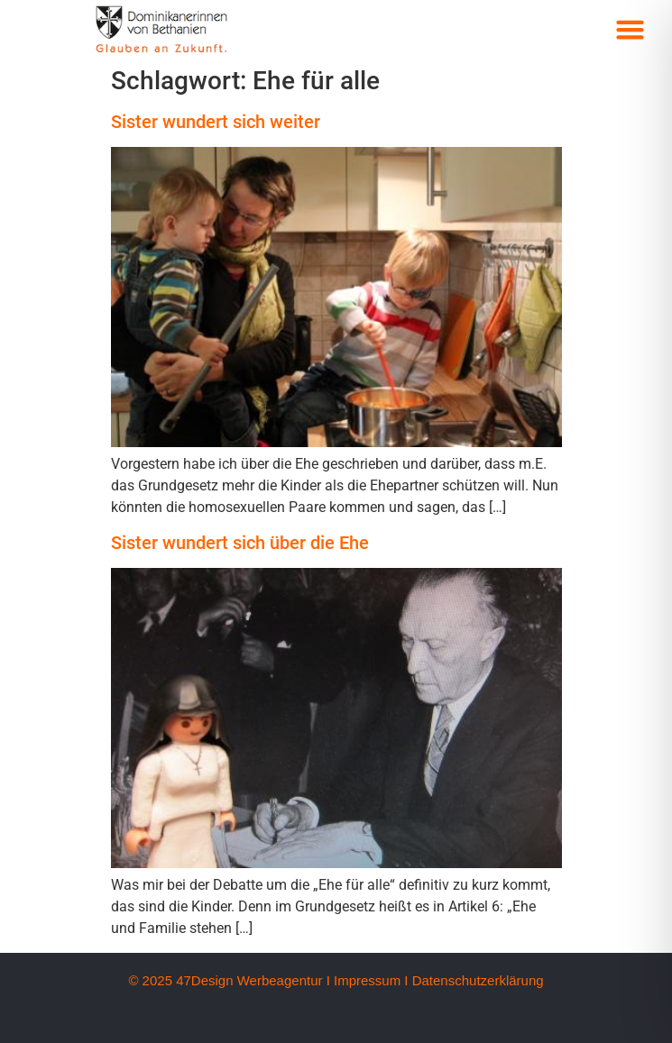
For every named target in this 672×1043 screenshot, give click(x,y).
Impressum (367, 980)
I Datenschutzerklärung (473, 980)
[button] (629, 29)
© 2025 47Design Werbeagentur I (228, 980)
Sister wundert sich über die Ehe (240, 543)
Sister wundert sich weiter (215, 122)
